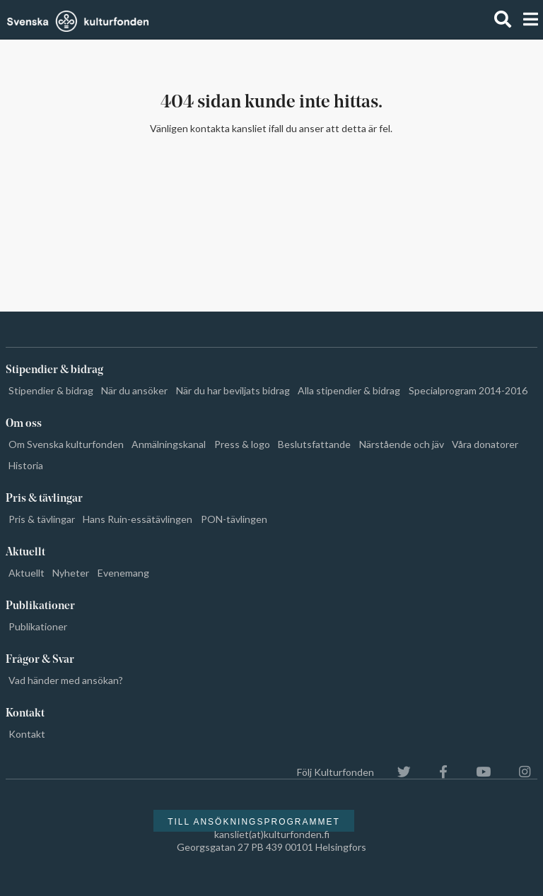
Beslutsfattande (314, 444)
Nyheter (70, 573)
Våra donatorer (485, 444)
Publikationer (37, 626)
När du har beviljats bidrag (233, 390)
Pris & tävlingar (41, 519)
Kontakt (26, 734)
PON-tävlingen (234, 519)
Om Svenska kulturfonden (66, 444)
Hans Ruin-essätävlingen (137, 519)
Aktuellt (26, 573)
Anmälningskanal (169, 444)
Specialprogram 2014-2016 (468, 390)
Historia (25, 465)
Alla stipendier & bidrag (349, 390)
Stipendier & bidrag (50, 390)
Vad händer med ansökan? (65, 680)
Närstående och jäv (401, 444)
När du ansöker (134, 390)
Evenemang (123, 573)
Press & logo (242, 444)
